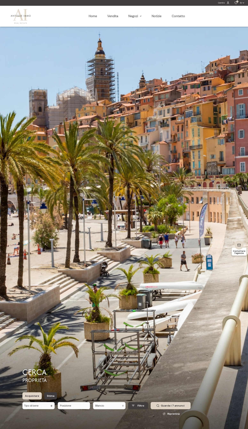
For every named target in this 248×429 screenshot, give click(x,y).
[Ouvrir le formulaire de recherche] (138, 408)
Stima (50, 399)
